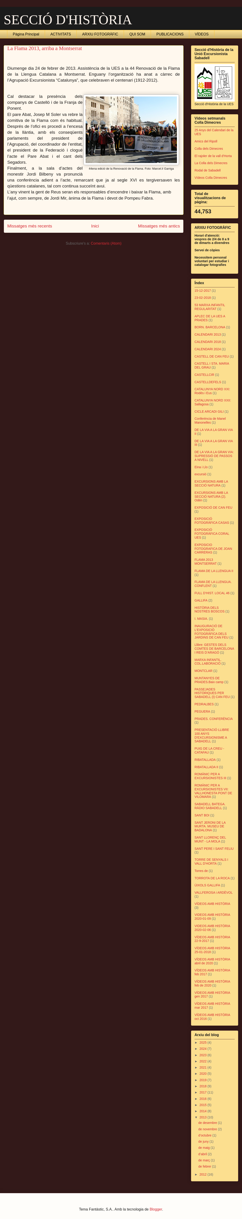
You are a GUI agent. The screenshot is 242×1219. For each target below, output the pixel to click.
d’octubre (205, 1135)
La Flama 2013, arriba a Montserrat (44, 48)
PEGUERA (202, 711)
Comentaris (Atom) (106, 243)
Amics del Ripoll (206, 141)
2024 (204, 1049)
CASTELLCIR (204, 375)
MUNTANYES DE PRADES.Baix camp (209, 680)
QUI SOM (137, 34)
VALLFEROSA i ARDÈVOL (214, 892)
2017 (204, 1092)
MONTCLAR (204, 671)
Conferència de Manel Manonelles (210, 420)
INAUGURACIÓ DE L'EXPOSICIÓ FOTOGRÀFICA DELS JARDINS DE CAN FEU (212, 631)
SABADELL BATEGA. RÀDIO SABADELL (210, 806)
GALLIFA (201, 600)
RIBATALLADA (205, 760)
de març (204, 1160)
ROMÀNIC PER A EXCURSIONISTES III (210, 776)
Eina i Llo (201, 467)
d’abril (203, 1154)
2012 (204, 1174)
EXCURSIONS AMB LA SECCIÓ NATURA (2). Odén (211, 496)
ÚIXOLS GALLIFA (207, 885)
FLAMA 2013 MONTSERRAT (206, 561)
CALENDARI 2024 (208, 349)
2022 (204, 1061)
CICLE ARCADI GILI (209, 411)
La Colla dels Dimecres (211, 163)
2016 (204, 1099)
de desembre (208, 1123)
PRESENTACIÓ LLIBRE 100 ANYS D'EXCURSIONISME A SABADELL (212, 735)
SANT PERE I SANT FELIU (214, 848)
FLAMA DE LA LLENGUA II (214, 571)
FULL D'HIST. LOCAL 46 (212, 593)
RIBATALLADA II (206, 767)
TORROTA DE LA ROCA (212, 878)
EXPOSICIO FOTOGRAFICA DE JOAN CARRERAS (213, 548)
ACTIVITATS (60, 34)
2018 (204, 1086)
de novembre (208, 1129)
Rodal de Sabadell (208, 170)
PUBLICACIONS (170, 34)
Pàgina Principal (26, 34)
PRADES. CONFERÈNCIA (214, 719)
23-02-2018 (203, 297)
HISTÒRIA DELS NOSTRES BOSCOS (209, 609)
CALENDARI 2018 (208, 342)
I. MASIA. (201, 618)
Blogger (156, 1209)
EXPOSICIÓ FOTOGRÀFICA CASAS (212, 520)
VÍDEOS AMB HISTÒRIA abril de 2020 (212, 961)
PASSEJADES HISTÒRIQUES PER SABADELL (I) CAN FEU (212, 693)
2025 (204, 1042)
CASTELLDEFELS (208, 382)
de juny (204, 1141)
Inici (95, 226)
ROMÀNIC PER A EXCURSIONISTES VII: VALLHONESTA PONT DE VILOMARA (213, 791)
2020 (204, 1073)
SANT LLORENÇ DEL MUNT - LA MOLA (210, 839)
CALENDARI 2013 (208, 334)
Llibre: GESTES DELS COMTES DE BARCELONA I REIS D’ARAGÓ (214, 648)
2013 (204, 1117)
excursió (200, 474)
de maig (204, 1147)
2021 (204, 1067)
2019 (204, 1080)
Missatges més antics (159, 226)
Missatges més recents (29, 226)
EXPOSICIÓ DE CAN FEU (213, 507)
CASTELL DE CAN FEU (212, 356)
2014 (204, 1111)
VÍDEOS (201, 34)
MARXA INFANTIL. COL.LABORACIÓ (208, 662)
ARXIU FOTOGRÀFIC (100, 34)
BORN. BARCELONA (210, 327)
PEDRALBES (204, 704)
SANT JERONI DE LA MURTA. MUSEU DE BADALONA (210, 826)
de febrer (205, 1166)
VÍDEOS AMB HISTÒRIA (212, 904)
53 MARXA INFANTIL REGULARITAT (210, 307)
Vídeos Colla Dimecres (211, 177)
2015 (204, 1105)
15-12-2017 (203, 290)
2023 (204, 1055)
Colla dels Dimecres (209, 148)
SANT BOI (202, 815)
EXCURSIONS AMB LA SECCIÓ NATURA (211, 483)
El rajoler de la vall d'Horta (213, 156)
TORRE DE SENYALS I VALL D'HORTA (211, 861)
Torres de (201, 871)
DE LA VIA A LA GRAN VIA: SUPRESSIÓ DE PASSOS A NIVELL (214, 456)
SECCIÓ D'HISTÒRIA (68, 19)
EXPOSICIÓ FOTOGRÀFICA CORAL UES (212, 533)
